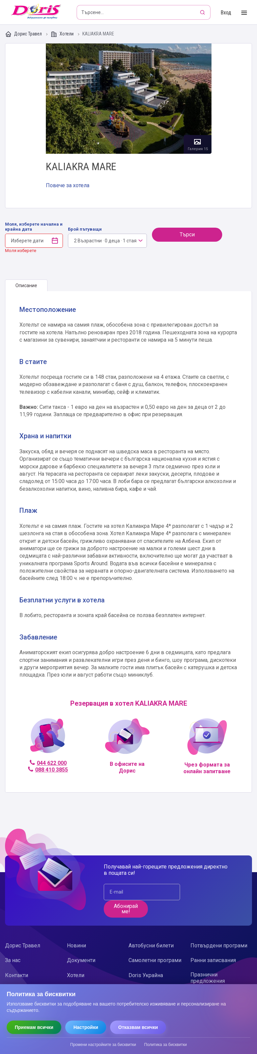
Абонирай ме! (126, 909)
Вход (226, 12)
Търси (187, 234)
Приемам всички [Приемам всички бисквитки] (34, 1027)
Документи (81, 960)
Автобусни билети (151, 945)
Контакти (16, 975)
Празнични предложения (207, 977)
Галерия (128, 98)
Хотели (63, 34)
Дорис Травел (24, 34)
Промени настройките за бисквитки (103, 1044)
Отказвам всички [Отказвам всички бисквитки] (138, 1027)
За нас (12, 960)
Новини (76, 945)
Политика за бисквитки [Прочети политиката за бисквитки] (165, 1044)
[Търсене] (203, 12)
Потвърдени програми (218, 945)
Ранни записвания (213, 960)
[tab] (26, 285)
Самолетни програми (154, 960)
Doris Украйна (145, 975)
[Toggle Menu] (244, 13)
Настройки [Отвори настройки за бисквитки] (85, 1027)
